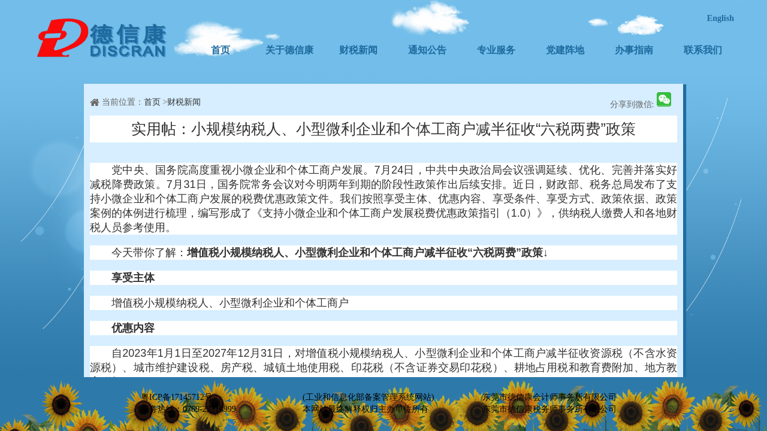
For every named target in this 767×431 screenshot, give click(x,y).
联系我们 (703, 50)
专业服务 (496, 50)
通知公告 (427, 50)
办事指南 (634, 50)
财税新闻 (358, 50)
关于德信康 (289, 50)
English (720, 18)
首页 (220, 50)
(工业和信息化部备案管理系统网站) (368, 397)
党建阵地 (565, 50)
